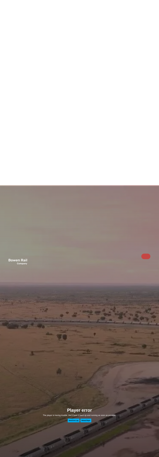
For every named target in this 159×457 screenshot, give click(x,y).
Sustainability (133, 7)
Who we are (122, 7)
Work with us (129, 7)
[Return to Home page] (20, 9)
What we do (126, 7)
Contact (145, 7)
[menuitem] (122, 7)
